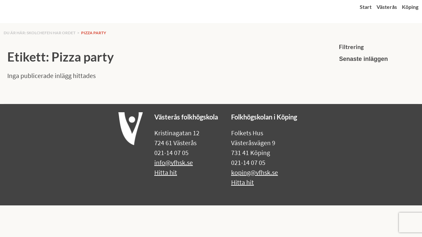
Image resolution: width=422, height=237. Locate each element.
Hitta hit (165, 172)
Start (366, 7)
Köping (410, 7)
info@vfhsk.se (173, 162)
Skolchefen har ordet (51, 32)
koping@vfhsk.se (254, 172)
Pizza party (93, 32)
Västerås (387, 7)
